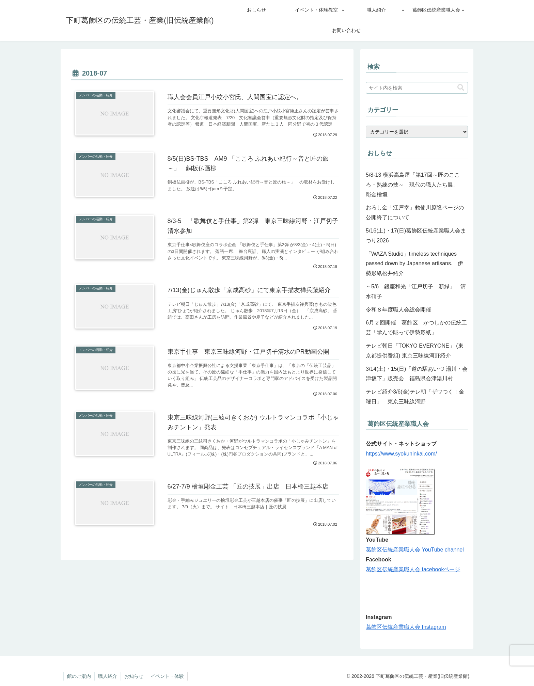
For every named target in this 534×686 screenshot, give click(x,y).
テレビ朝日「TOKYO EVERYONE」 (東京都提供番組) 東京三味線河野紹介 (415, 350)
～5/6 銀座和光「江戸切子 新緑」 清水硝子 (416, 291)
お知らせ (133, 676)
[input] (417, 88)
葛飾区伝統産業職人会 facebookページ (413, 569)
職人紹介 (107, 676)
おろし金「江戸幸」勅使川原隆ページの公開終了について (415, 212)
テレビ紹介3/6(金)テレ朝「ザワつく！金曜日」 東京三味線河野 (415, 396)
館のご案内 (79, 676)
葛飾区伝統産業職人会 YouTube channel (415, 550)
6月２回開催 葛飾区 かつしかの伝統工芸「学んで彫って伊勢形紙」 (416, 327)
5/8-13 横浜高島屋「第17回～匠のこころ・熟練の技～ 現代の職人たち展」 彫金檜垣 (415, 184)
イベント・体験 (167, 676)
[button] (461, 88)
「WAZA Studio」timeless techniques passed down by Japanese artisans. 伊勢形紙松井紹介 (414, 263)
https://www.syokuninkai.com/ (401, 454)
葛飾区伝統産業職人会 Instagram (406, 627)
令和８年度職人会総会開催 (398, 310)
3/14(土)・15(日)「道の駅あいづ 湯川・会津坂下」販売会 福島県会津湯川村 (417, 374)
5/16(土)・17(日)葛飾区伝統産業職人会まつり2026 (416, 235)
